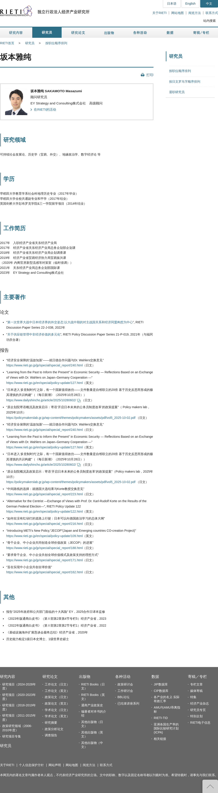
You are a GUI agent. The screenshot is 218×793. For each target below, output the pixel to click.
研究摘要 (51, 722)
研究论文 (50, 677)
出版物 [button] (109, 32)
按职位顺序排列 (56, 43)
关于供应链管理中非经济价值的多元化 (33, 334)
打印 (149, 75)
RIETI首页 (7, 43)
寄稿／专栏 (197, 677)
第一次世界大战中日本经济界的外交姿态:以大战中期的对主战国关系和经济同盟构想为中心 (70, 322)
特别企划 (196, 716)
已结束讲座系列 (128, 703)
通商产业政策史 (92, 705)
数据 (155, 677)
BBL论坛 (123, 697)
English (190, 3)
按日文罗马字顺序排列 (184, 81)
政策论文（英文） (57, 703)
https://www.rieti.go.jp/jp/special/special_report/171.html (44, 560)
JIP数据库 (161, 684)
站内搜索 (209, 20)
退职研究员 (177, 92)
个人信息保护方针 (31, 765)
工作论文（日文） (57, 684)
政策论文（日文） (57, 697)
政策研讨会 (125, 684)
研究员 (29, 43)
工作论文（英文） (57, 691)
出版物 (84, 677)
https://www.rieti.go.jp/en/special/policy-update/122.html (44, 511)
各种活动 (122, 677)
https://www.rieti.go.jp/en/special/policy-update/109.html (44, 536)
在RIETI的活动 (45, 109)
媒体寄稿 (196, 691)
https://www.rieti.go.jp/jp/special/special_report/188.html (44, 548)
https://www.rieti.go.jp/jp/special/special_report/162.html (44, 572)
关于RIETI (159, 13)
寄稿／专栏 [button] (201, 32)
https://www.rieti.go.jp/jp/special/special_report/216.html (44, 523)
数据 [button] (170, 32)
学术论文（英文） (57, 716)
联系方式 (212, 13)
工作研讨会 (125, 691)
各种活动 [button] (140, 32)
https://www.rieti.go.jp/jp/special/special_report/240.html (44, 365)
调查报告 (51, 735)
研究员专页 (198, 710)
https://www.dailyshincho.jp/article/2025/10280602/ (43, 400)
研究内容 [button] (16, 32)
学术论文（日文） (57, 710)
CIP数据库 (161, 691)
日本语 (171, 3)
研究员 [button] (47, 32)
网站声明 (54, 765)
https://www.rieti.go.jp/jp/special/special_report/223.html (44, 494)
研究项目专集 (11, 736)
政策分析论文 (54, 729)
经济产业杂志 (199, 703)
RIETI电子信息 (200, 722)
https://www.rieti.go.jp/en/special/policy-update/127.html (44, 383)
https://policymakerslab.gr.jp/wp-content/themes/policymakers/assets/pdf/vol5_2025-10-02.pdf (70, 417)
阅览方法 (194, 13)
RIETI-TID (161, 718)
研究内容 (7, 677)
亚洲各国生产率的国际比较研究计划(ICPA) (166, 728)
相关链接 (160, 739)
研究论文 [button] (78, 32)
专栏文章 (196, 684)
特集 (193, 697)
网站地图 (177, 13)
